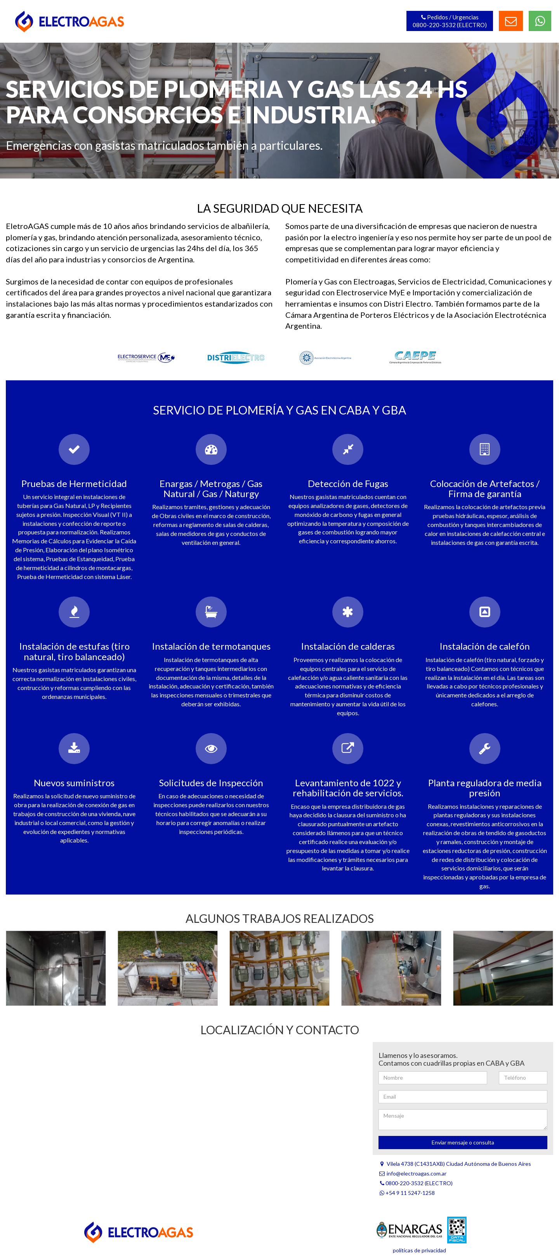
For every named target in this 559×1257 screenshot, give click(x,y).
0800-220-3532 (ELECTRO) (415, 1183)
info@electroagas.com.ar (412, 1173)
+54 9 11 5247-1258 (406, 1192)
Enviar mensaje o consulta (463, 1142)
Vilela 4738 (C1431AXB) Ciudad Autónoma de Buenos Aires (454, 1163)
